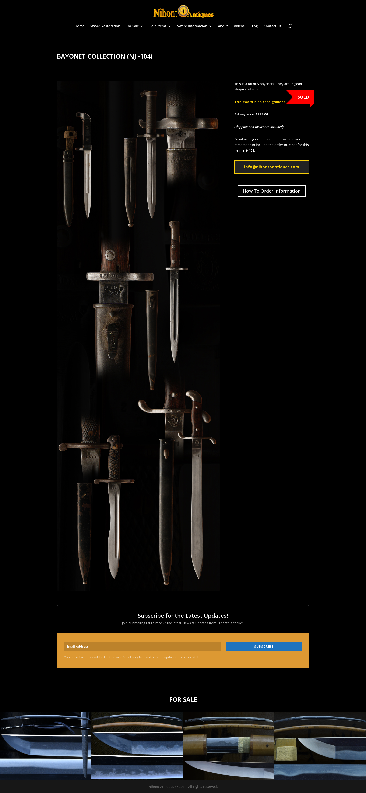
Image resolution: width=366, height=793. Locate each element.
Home (79, 26)
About (223, 26)
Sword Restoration (105, 26)
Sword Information (192, 26)
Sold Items (158, 26)
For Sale (132, 26)
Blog (254, 26)
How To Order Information (272, 191)
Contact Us (272, 26)
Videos (239, 26)
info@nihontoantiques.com (271, 167)
